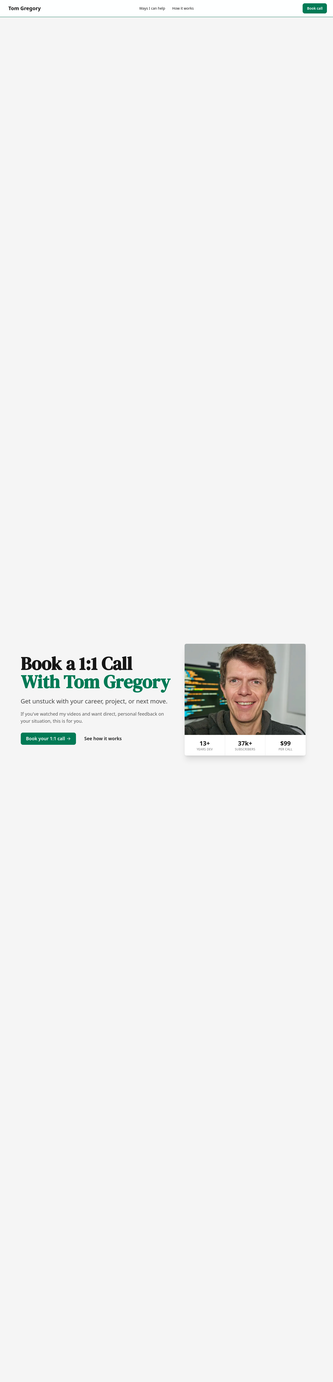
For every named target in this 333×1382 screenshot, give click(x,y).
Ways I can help (152, 8)
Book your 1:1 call (48, 738)
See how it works (103, 738)
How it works (183, 8)
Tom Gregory (24, 8)
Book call (315, 8)
